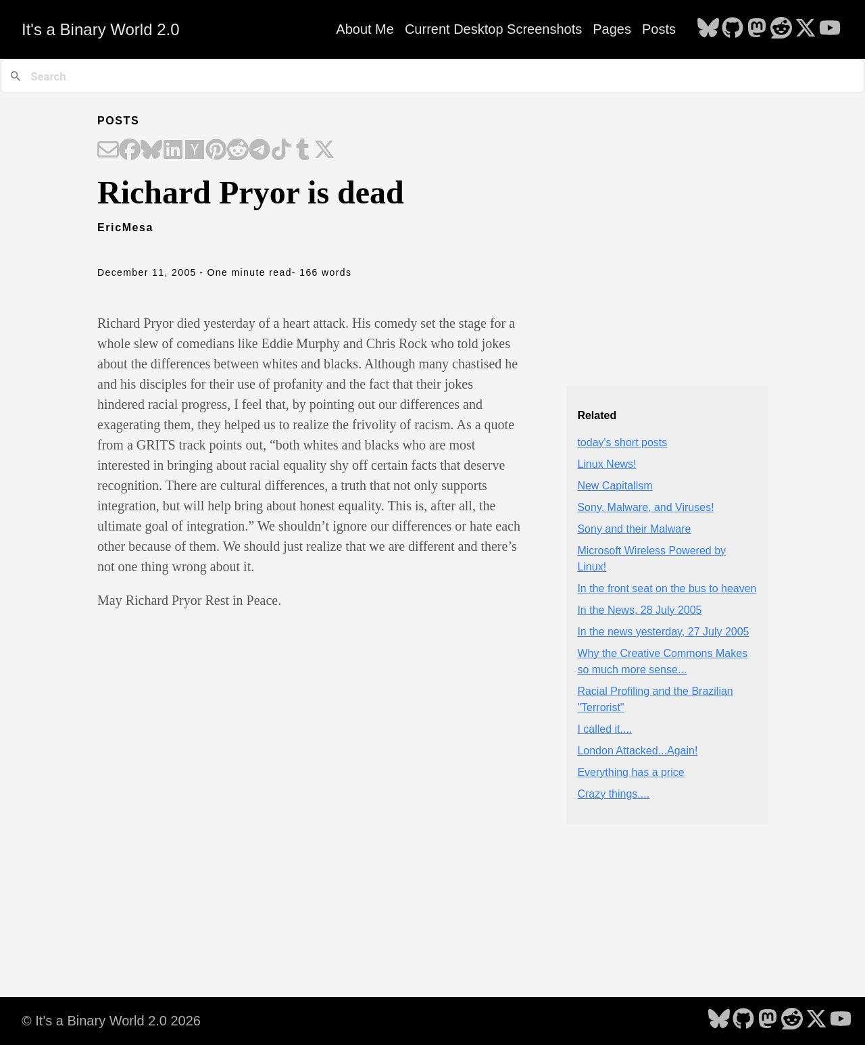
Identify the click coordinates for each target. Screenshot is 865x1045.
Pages (612, 29)
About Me (365, 29)
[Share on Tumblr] (303, 151)
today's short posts (622, 442)
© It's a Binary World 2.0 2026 (111, 1020)
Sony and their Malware (634, 529)
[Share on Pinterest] (216, 151)
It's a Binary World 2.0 (101, 29)
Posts (659, 29)
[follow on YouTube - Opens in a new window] (830, 29)
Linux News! (606, 464)
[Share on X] (324, 151)
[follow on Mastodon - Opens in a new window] (757, 29)
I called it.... (604, 729)
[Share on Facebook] (130, 151)
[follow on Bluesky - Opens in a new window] (708, 29)
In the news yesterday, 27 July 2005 (663, 631)
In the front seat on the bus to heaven (666, 588)
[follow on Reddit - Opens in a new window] (781, 29)
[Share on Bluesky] (151, 151)
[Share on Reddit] (238, 151)
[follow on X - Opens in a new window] (805, 29)
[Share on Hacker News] (194, 151)
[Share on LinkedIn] (173, 151)
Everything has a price (630, 772)
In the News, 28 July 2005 (639, 610)
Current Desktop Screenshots (493, 29)
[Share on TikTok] (281, 151)
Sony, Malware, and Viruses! (645, 507)
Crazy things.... (613, 794)
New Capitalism (614, 485)
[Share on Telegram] (259, 151)
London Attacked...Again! (637, 750)
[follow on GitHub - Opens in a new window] (732, 29)
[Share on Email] (108, 151)
